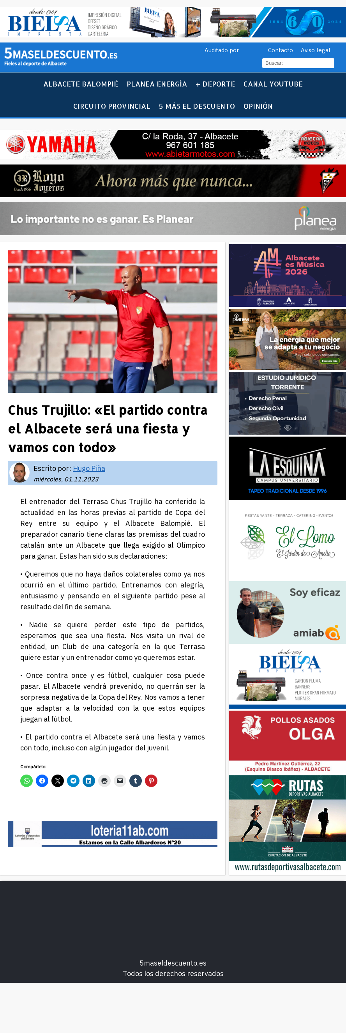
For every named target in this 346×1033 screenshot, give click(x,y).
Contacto (280, 50)
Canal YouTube (273, 83)
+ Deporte (215, 83)
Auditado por (222, 50)
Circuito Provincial (111, 105)
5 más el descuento (197, 105)
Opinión (258, 105)
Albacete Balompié (80, 83)
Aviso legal (315, 50)
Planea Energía (157, 83)
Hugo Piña (89, 468)
